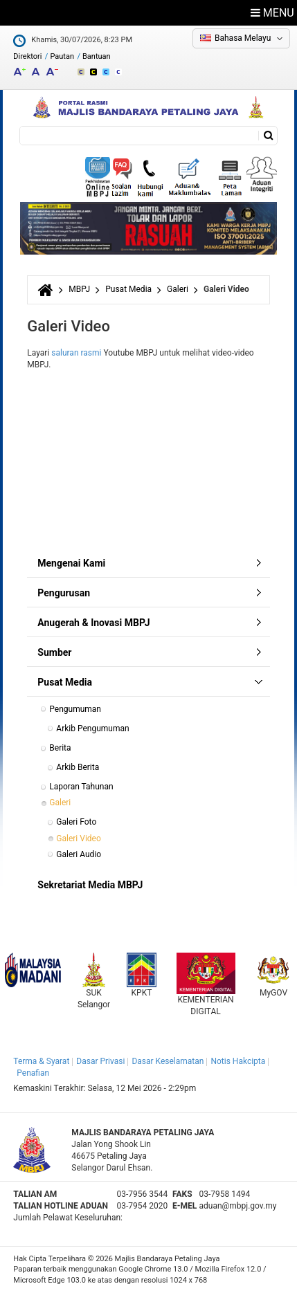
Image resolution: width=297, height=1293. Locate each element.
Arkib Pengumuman (92, 728)
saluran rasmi (76, 353)
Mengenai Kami (71, 563)
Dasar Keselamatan (168, 1061)
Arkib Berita (77, 767)
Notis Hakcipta (237, 1061)
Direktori (27, 56)
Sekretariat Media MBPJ (90, 884)
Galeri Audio (78, 854)
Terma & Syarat (41, 1061)
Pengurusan (63, 592)
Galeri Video (78, 838)
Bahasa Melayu (243, 38)
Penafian (33, 1073)
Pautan (62, 56)
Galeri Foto (76, 822)
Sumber (54, 652)
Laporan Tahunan (81, 786)
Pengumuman (75, 709)
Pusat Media (128, 289)
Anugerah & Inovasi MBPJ (93, 622)
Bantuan (96, 56)
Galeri (177, 289)
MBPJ (79, 289)
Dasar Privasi (100, 1061)
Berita (60, 748)
